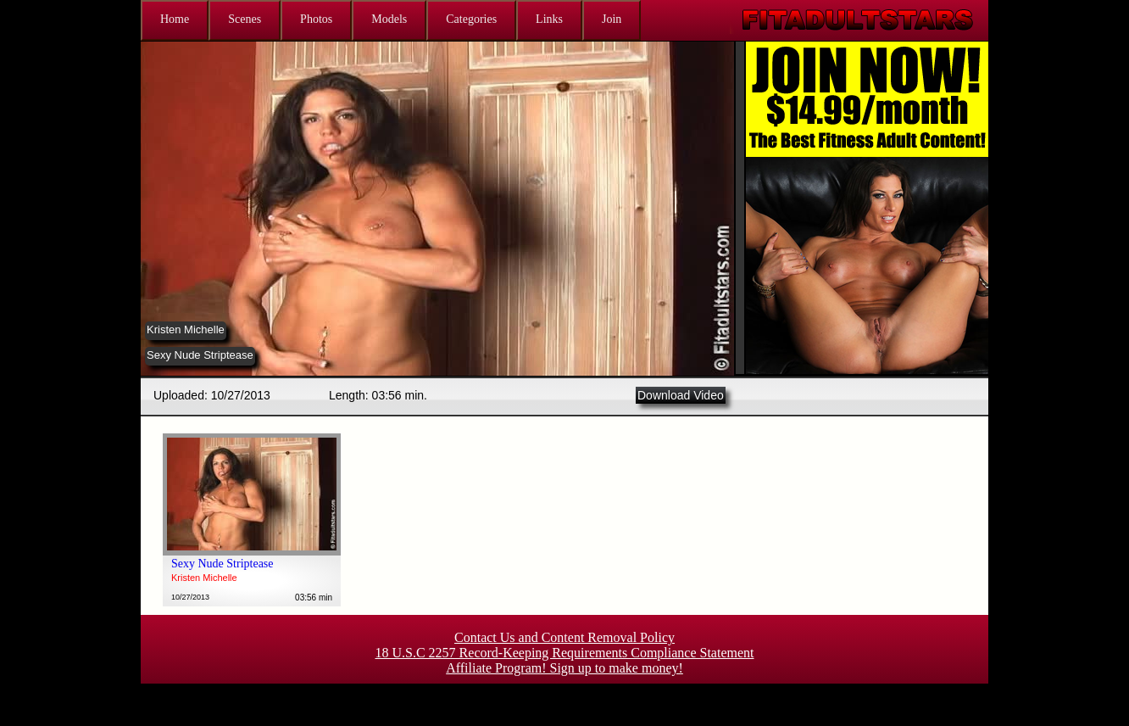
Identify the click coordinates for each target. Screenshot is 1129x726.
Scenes (244, 19)
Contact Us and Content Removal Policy (564, 637)
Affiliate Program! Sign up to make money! (564, 668)
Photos (316, 19)
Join (611, 19)
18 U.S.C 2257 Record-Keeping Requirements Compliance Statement (564, 652)
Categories (471, 19)
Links (549, 19)
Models (389, 19)
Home (174, 19)
